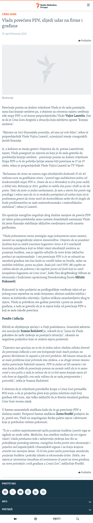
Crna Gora (9, 14)
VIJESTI (56, 519)
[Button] (84, 41)
